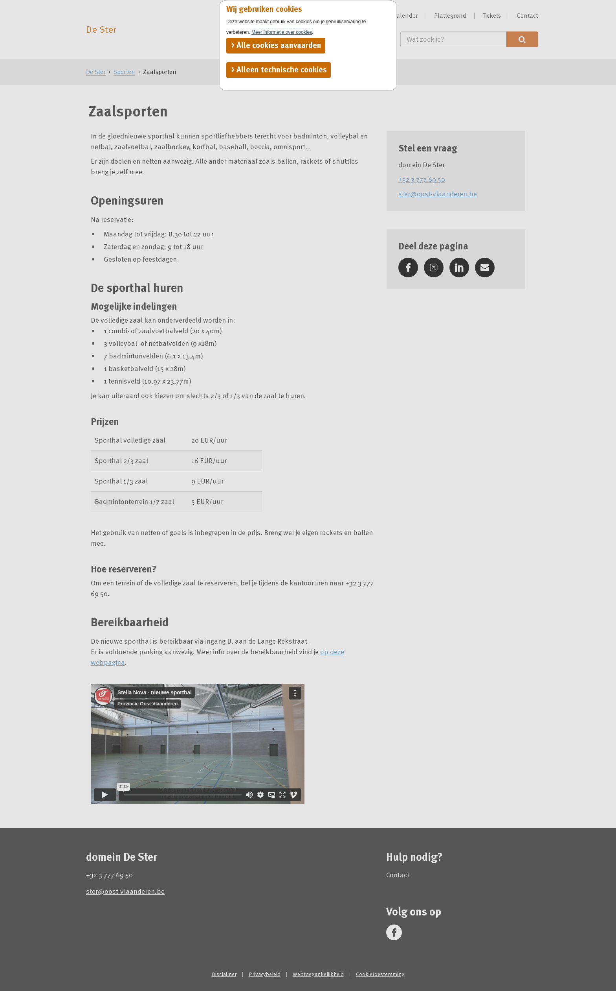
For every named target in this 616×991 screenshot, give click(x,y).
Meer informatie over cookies (281, 32)
